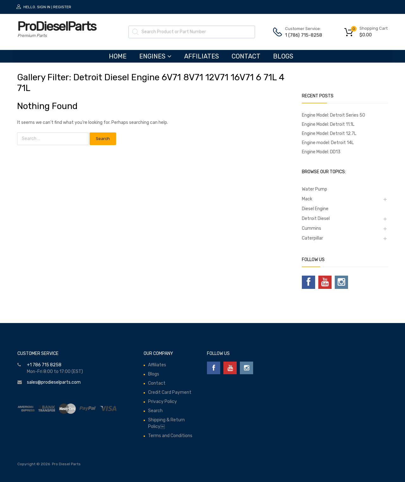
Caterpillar (312, 238)
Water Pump (314, 189)
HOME (118, 56)
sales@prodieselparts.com (54, 382)
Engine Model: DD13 (321, 152)
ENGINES (155, 56)
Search (155, 410)
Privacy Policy (162, 401)
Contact (246, 56)
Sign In (43, 7)
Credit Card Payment (169, 392)
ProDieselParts (56, 26)
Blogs (283, 56)
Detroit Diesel (316, 218)
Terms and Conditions (170, 435)
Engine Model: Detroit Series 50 (333, 115)
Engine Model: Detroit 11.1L (328, 124)
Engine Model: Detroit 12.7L (329, 133)
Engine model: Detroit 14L (328, 142)
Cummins (311, 228)
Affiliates (201, 56)
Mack (307, 199)
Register (62, 7)
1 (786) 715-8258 (300, 35)
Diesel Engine (315, 208)
